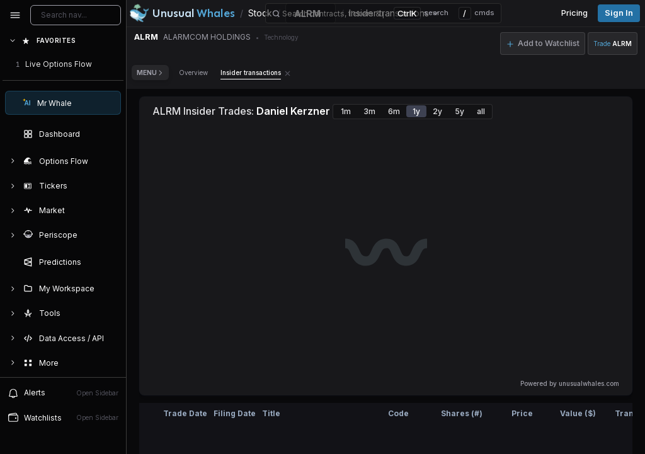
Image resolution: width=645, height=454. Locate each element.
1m (346, 111)
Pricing (574, 13)
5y (459, 111)
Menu (150, 72)
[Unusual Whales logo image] (182, 13)
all (481, 111)
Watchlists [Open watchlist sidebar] (63, 417)
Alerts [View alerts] (63, 393)
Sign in (619, 13)
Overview (193, 72)
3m (369, 111)
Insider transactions (250, 72)
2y (437, 111)
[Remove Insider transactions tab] (287, 72)
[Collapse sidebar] (15, 15)
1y (416, 111)
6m (394, 111)
